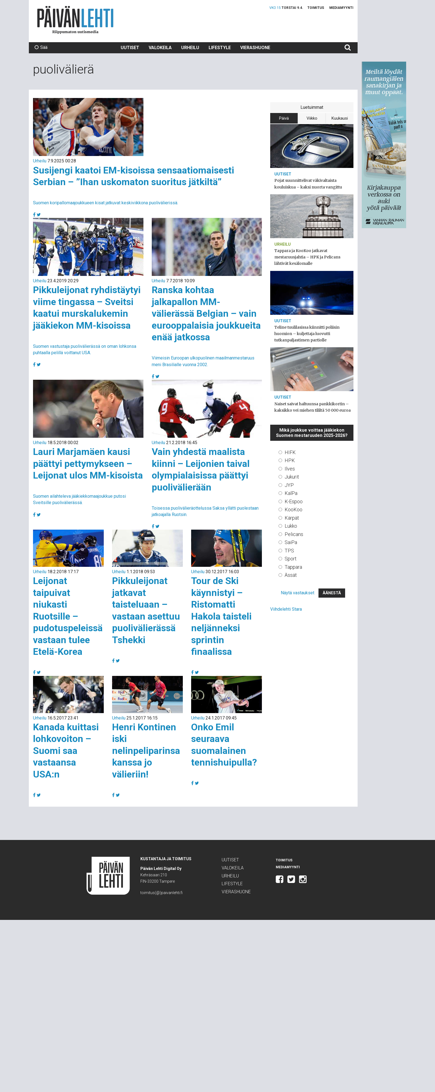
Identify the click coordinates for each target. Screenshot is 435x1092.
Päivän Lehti (75, 20)
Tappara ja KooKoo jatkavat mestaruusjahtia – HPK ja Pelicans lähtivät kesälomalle (307, 257)
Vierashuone (255, 47)
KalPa (291, 493)
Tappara (293, 567)
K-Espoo (294, 501)
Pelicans (294, 534)
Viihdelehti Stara (286, 609)
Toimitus (315, 8)
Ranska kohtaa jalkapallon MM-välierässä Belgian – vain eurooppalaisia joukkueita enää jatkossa (206, 313)
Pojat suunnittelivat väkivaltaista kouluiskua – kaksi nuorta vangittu (308, 183)
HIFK (290, 452)
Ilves (290, 469)
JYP (289, 485)
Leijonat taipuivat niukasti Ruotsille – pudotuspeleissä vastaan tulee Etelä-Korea (68, 616)
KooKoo (293, 509)
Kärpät (292, 518)
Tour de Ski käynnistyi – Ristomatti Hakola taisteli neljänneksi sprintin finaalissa (221, 616)
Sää (40, 47)
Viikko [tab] (312, 118)
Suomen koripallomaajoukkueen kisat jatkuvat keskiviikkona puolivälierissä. (105, 202)
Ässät (291, 575)
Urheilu (190, 47)
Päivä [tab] (284, 118)
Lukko (291, 526)
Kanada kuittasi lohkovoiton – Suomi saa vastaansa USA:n (66, 750)
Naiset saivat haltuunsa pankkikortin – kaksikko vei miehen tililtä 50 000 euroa (312, 407)
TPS (289, 550)
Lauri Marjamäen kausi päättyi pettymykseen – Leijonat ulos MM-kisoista (88, 463)
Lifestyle (220, 47)
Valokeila (160, 47)
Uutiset (130, 47)
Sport (291, 559)
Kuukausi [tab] (340, 118)
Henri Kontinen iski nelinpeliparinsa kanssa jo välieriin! (146, 750)
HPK (290, 460)
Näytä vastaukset (297, 592)
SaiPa (291, 542)
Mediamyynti (341, 8)
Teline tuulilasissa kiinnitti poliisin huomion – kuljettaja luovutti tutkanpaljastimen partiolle (307, 334)
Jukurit (292, 477)
